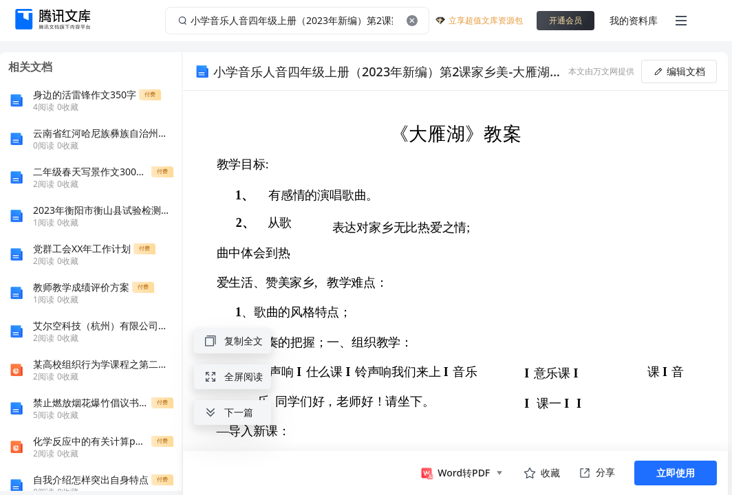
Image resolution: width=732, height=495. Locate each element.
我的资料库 (634, 20)
